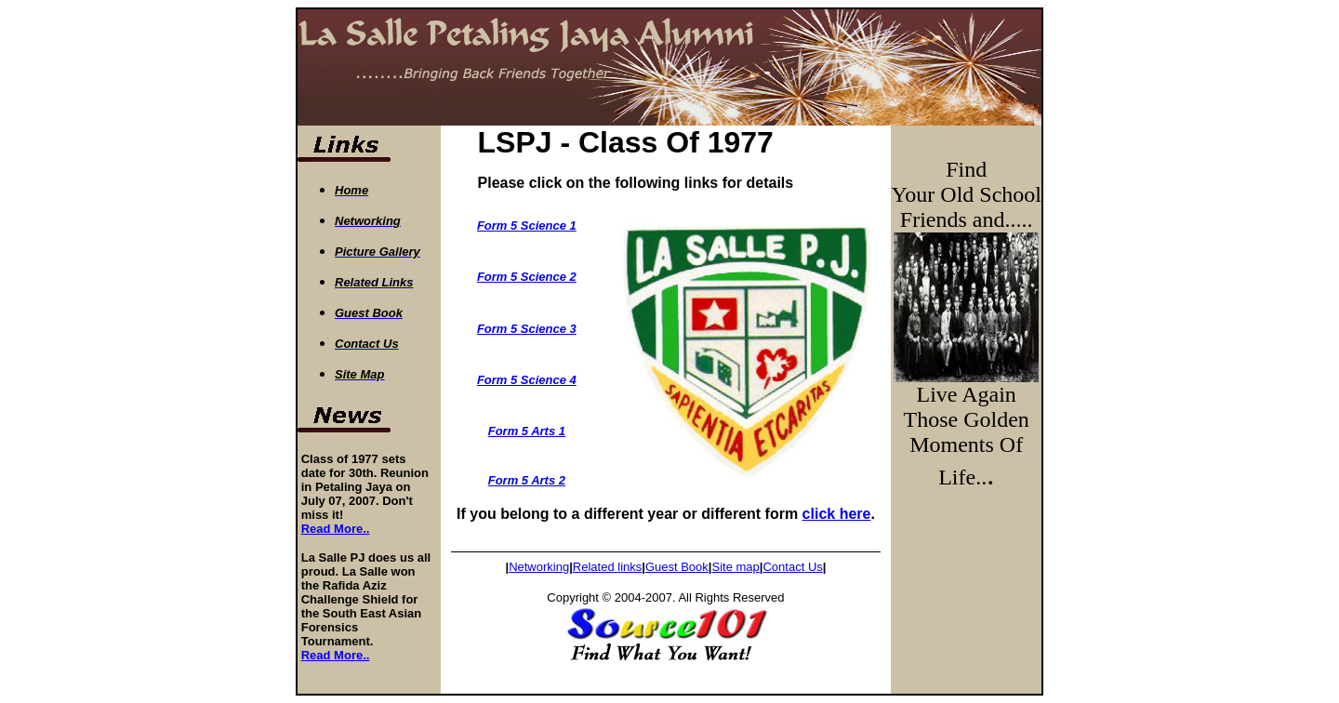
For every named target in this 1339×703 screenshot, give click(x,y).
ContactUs (792, 567)
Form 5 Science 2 (527, 277)
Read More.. (335, 529)
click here (836, 514)
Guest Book (677, 567)
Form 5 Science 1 (527, 225)
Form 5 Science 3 (527, 329)
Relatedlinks (607, 567)
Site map (735, 567)
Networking (539, 567)
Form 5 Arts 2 (526, 480)
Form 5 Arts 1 (526, 431)
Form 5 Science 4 (527, 380)
